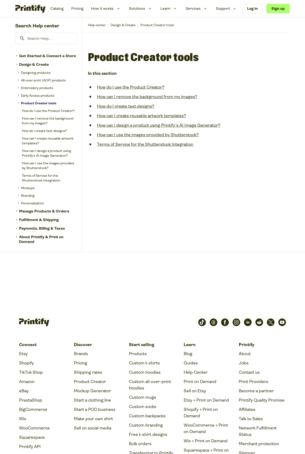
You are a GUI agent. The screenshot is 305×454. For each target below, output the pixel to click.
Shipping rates (88, 372)
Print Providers (253, 381)
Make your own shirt (93, 418)
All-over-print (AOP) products (43, 80)
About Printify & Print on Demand (41, 239)
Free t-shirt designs (148, 434)
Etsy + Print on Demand (206, 400)
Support (223, 8)
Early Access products (37, 95)
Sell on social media (92, 428)
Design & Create (34, 64)
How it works (102, 8)
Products (138, 353)
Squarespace (32, 437)
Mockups (28, 188)
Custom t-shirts (144, 363)
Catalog (57, 8)
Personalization (32, 203)
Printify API (30, 446)
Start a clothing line (92, 400)
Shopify (26, 363)
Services (193, 8)
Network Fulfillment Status (258, 431)
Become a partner (256, 390)
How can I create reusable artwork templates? (47, 140)
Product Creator (90, 381)
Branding (28, 195)
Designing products (36, 73)
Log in (252, 8)
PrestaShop (30, 400)
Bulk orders (140, 443)
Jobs (244, 363)
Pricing (77, 8)
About (245, 353)
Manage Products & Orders (44, 211)
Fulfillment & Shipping (39, 219)
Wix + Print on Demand (206, 441)
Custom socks (142, 406)
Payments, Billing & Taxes (42, 228)
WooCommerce (34, 428)
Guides (191, 363)
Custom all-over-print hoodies (150, 384)
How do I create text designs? (44, 131)
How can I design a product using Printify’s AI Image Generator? (46, 153)
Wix (22, 418)
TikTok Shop (31, 372)
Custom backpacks (147, 416)
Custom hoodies (145, 372)
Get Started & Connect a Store (47, 56)
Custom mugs (142, 397)
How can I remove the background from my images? (47, 120)
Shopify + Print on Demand (201, 412)
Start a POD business (94, 409)
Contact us (249, 372)
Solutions (137, 8)
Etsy (23, 353)
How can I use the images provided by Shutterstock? (48, 165)
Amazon (27, 381)
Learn (165, 8)
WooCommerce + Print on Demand (206, 428)
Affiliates (247, 409)
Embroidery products (37, 88)
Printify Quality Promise (262, 400)
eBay (24, 390)
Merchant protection (259, 443)
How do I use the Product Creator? (48, 111)
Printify (97, 25)
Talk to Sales (251, 418)
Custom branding (146, 425)
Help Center (196, 372)
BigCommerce (33, 409)
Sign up (278, 8)
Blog (188, 353)
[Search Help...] (46, 38)
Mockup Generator (92, 390)
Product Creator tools (38, 103)
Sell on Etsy (195, 390)
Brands (81, 353)
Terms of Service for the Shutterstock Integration (41, 178)
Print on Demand (200, 381)
